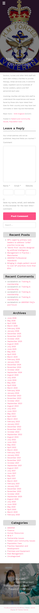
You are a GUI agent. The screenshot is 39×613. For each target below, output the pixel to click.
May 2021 (11, 476)
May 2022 (11, 445)
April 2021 (11, 478)
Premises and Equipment (18, 551)
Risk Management (15, 554)
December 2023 (14, 396)
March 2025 (12, 357)
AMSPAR (11, 528)
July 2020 (11, 502)
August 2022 (13, 437)
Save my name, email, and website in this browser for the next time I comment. (19, 205)
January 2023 (13, 424)
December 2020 (14, 489)
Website (29, 186)
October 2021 (13, 463)
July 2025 (11, 346)
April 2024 (11, 385)
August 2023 (13, 406)
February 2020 (13, 514)
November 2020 (14, 491)
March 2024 (12, 388)
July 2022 (11, 439)
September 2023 (14, 403)
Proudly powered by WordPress (14, 607)
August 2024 (13, 375)
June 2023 (11, 411)
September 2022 (14, 434)
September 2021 (14, 465)
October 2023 (13, 401)
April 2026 (11, 323)
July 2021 (11, 471)
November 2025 (14, 336)
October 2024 (13, 370)
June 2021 (11, 473)
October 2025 (13, 339)
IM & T (10, 535)
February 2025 (13, 359)
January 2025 (13, 362)
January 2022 (13, 455)
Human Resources (15, 533)
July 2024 (11, 377)
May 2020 (11, 507)
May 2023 (11, 414)
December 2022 (14, 427)
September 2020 (14, 496)
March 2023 (12, 419)
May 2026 (11, 321)
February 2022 (13, 452)
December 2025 (14, 333)
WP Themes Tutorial (22, 610)
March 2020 (12, 512)
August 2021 (12, 468)
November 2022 (14, 429)
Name (6, 186)
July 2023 (11, 408)
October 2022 (13, 432)
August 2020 (13, 499)
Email (17, 186)
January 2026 (13, 331)
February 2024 (13, 390)
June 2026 (11, 318)
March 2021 (12, 481)
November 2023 (14, 398)
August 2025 (13, 344)
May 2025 (11, 352)
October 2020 (13, 494)
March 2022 (12, 450)
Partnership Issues (15, 538)
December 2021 (14, 458)
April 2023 (11, 416)
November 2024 (14, 367)
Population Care (15, 122)
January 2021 (13, 486)
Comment (7, 142)
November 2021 (14, 460)
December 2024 (14, 364)
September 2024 (14, 372)
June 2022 (11, 442)
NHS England (19, 114)
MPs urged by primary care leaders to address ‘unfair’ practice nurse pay (19, 242)
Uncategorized (13, 556)
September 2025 (14, 341)
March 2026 (12, 326)
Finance (10, 530)
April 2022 (11, 447)
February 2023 (13, 421)
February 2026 (13, 328)
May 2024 (11, 383)
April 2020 (11, 509)
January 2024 (13, 393)
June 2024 (11, 380)
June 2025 (11, 349)
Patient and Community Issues (21, 541)
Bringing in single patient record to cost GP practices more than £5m (21, 265)
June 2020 (11, 504)
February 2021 (13, 483)
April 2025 (11, 354)
